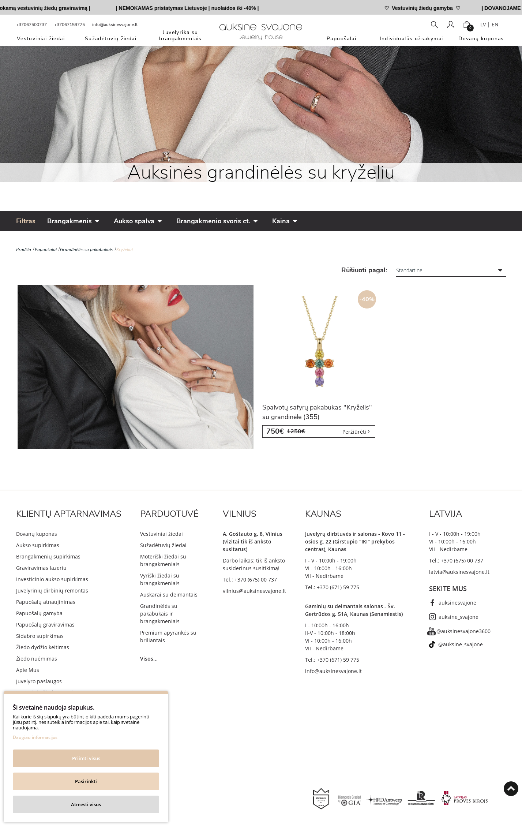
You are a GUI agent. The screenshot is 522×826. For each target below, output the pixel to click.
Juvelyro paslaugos (39, 681)
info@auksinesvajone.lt (115, 24)
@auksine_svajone (460, 644)
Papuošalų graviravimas (45, 624)
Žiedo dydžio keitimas (42, 647)
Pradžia (23, 249)
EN (495, 24)
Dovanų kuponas (36, 533)
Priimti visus (86, 758)
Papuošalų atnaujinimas (45, 601)
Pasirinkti (86, 781)
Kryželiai (124, 249)
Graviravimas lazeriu (41, 567)
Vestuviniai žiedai (161, 533)
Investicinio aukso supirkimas (52, 579)
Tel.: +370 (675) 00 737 (250, 579)
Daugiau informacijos (35, 737)
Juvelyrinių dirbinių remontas (52, 590)
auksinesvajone (457, 602)
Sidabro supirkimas (40, 635)
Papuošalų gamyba (39, 613)
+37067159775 (69, 24)
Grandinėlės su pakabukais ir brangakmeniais (160, 613)
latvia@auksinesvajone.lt (459, 571)
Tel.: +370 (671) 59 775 (332, 587)
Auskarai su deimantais (169, 594)
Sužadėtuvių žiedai (163, 545)
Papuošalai (46, 249)
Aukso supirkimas (37, 545)
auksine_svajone (458, 616)
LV (483, 24)
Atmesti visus (86, 804)
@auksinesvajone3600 (463, 631)
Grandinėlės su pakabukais (86, 249)
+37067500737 (31, 24)
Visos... (149, 658)
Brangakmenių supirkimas (48, 556)
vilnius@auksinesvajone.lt (254, 590)
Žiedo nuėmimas (36, 658)
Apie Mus (27, 669)
